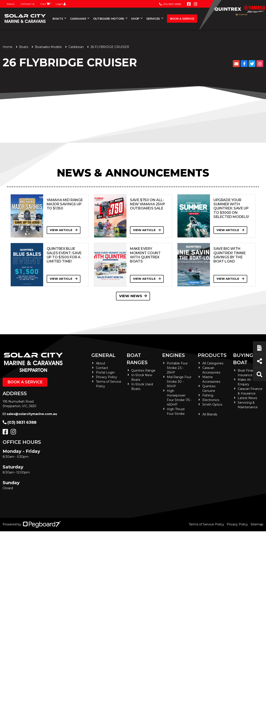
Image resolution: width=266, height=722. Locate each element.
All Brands (209, 414)
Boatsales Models (48, 47)
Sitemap (257, 524)
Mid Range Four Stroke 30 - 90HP (179, 381)
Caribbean (76, 47)
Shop (135, 18)
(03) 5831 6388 (170, 4)
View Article (63, 230)
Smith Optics (212, 404)
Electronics (210, 400)
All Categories (212, 363)
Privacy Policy (106, 377)
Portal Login (105, 372)
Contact (102, 368)
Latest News (247, 398)
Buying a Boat (245, 358)
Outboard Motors (108, 18)
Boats (58, 18)
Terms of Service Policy (206, 524)
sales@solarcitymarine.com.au (30, 414)
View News (133, 296)
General (103, 355)
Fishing (207, 395)
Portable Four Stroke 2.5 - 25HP (177, 367)
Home (7, 47)
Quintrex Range (143, 370)
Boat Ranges (137, 358)
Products (212, 355)
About (11, 3)
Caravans (78, 18)
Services (153, 18)
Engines (173, 355)
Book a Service (182, 18)
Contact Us (27, 3)
